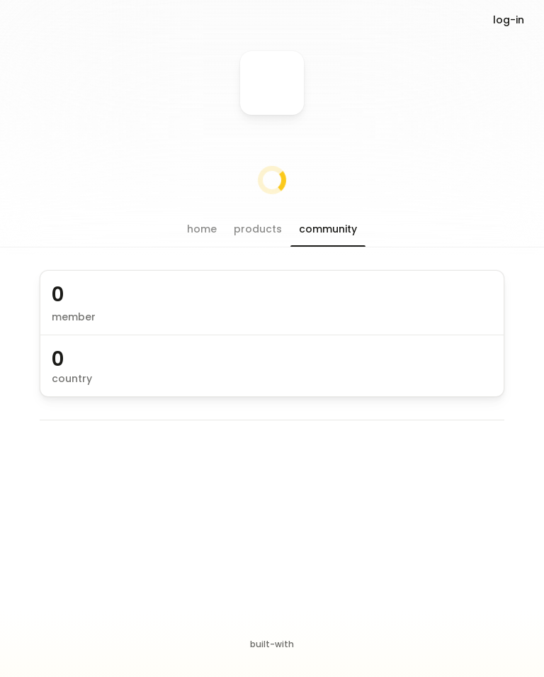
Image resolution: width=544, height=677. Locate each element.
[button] (201, 229)
